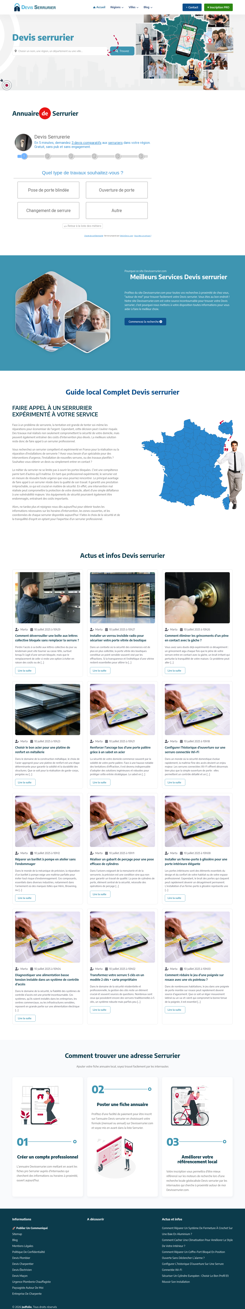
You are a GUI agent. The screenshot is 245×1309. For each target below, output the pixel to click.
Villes (133, 7)
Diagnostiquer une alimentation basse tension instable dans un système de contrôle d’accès (47, 979)
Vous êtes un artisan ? (142, 236)
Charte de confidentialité (93, 236)
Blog (148, 7)
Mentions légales (22, 1246)
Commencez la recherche (145, 321)
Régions (117, 7)
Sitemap (17, 1234)
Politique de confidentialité (28, 1252)
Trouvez (122, 51)
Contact (192, 7)
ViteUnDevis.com (126, 236)
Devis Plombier (21, 1258)
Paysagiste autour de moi (27, 1287)
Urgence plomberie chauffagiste (31, 1281)
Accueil (99, 7)
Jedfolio (27, 1307)
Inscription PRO (218, 7)
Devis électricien (22, 1270)
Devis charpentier (23, 1264)
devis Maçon (20, 1275)
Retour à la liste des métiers (82, 226)
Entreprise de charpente (27, 1293)
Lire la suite (24, 670)
